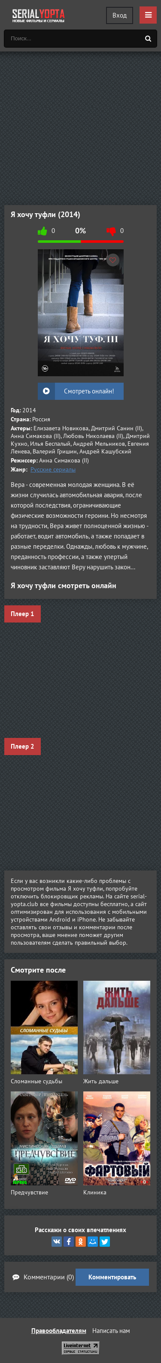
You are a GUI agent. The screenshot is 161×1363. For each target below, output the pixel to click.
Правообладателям (58, 1331)
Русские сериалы (53, 469)
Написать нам (111, 1331)
